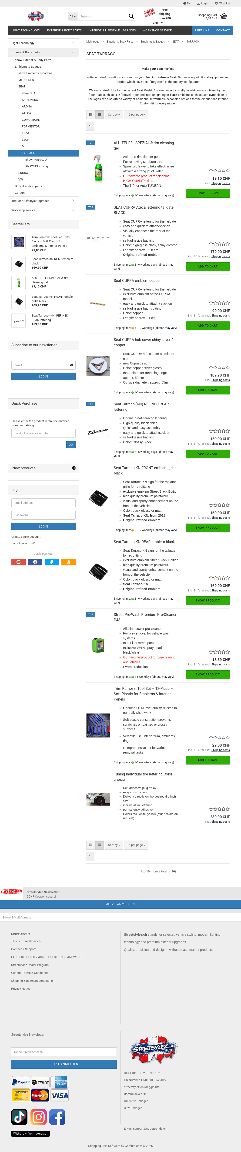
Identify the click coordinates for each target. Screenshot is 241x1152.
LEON (26, 139)
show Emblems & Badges (35, 73)
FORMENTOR (31, 126)
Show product (208, 193)
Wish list (222, 3)
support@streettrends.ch (150, 1128)
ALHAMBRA (30, 100)
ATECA (26, 113)
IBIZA (25, 133)
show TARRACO (36, 159)
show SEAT (29, 93)
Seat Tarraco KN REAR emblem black (144, 542)
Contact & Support (23, 949)
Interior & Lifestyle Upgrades (112, 30)
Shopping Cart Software (104, 1146)
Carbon (20, 192)
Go (71, 444)
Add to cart (208, 266)
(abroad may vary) (163, 195)
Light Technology (26, 30)
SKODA (23, 173)
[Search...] (72, 16)
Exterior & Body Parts (64, 30)
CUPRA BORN (31, 119)
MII (24, 146)
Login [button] (202, 3)
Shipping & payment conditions (32, 980)
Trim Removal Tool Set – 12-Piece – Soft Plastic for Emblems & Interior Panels (143, 693)
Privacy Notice (20, 988)
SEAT (22, 86)
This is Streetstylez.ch (25, 941)
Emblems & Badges (28, 66)
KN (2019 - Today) (37, 166)
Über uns (202, 30)
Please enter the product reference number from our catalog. (40, 423)
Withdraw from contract (30, 1133)
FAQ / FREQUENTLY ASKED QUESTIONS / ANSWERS (46, 957)
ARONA (27, 106)
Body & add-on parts (28, 186)
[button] (187, 3)
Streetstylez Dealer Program (30, 965)
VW (20, 179)
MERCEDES (26, 80)
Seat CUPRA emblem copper (137, 280)
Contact (223, 30)
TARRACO (28, 153)
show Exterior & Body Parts (33, 60)
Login (43, 376)
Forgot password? (23, 543)
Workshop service (157, 30)
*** (161, 22)
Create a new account (25, 536)
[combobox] (114, 114)
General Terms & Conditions (30, 973)
